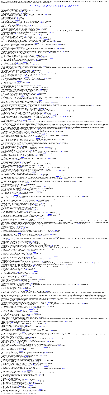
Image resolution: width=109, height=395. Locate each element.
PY (65, 6)
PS (58, 6)
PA (39, 6)
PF (44, 6)
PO (53, 6)
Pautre (69, 6)
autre (78, 5)
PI (48, 6)
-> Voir (20, 9)
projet (71, 1)
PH (46, 6)
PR (56, 6)
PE (41, 6)
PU (63, 6)
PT (60, 6)
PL (51, 6)
